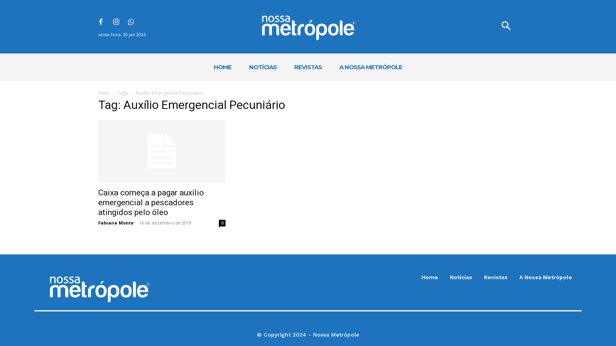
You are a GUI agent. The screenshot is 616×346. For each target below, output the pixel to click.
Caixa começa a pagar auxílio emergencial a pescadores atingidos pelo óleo (151, 202)
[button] (506, 27)
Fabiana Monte (116, 223)
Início (104, 93)
